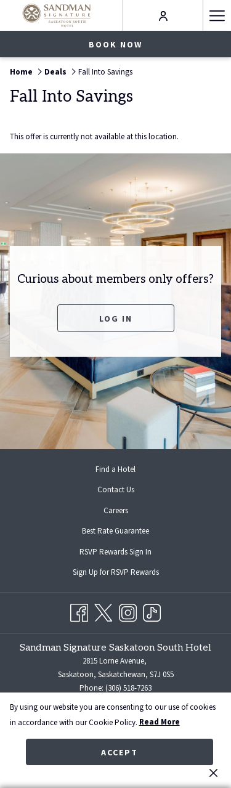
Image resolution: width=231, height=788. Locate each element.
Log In (115, 318)
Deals (55, 72)
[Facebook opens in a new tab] (79, 610)
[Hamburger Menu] (217, 15)
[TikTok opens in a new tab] (152, 610)
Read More (159, 722)
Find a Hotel (115, 469)
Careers (115, 510)
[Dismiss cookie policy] (213, 772)
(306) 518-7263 (128, 688)
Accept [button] (119, 752)
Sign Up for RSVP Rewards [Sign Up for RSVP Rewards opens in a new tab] (126, 573)
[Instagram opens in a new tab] (128, 610)
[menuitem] (115, 469)
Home (21, 72)
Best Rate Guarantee (115, 531)
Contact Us (115, 489)
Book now (115, 44)
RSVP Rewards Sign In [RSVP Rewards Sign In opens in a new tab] (125, 553)
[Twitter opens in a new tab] (103, 610)
